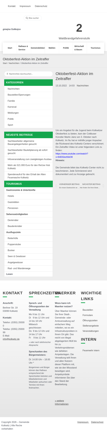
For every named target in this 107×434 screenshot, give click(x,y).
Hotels (11, 196)
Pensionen (13, 208)
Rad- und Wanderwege (19, 268)
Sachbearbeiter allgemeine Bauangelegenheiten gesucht (22, 142)
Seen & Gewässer (17, 256)
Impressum (83, 422)
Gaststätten (13, 202)
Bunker (11, 250)
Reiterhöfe (13, 238)
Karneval (12, 107)
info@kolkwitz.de (11, 339)
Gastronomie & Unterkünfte (20, 190)
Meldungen (13, 113)
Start (5, 63)
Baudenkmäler (15, 226)
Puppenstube (14, 244)
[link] (70, 26)
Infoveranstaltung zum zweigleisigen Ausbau (30, 159)
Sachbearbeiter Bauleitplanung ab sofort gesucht (28, 151)
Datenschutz (97, 422)
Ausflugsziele (13, 232)
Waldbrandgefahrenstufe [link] (74, 38)
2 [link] (79, 28)
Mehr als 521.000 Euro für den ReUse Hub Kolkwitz (29, 166)
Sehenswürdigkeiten (17, 214)
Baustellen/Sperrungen (19, 95)
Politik (11, 119)
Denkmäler (13, 220)
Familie (11, 101)
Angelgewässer (15, 262)
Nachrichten (14, 63)
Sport (10, 125)
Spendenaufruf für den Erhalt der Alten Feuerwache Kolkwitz (27, 176)
